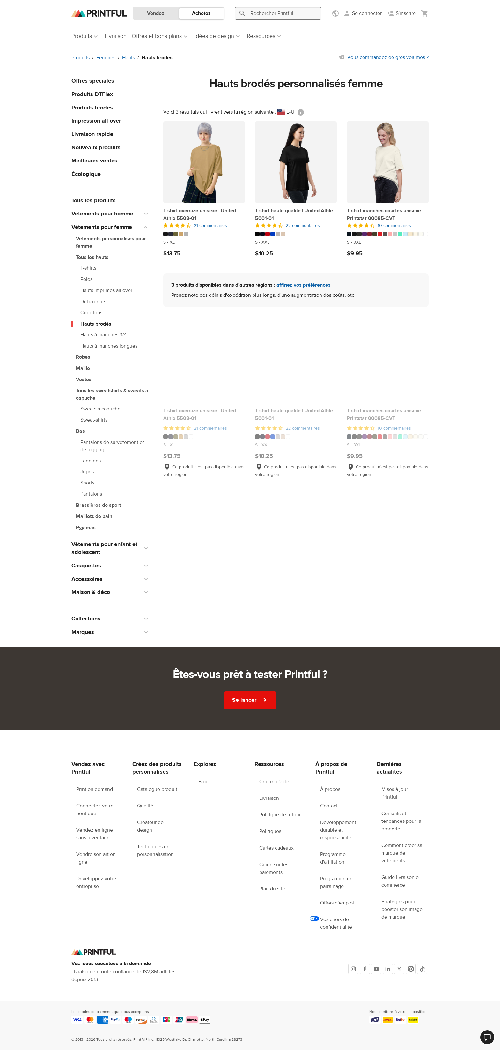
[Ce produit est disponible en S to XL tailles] (204, 242)
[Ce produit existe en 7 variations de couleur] (296, 234)
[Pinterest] (411, 969)
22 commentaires (303, 226)
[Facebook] (365, 969)
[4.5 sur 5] (204, 225)
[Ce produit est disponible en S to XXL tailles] (296, 242)
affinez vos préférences (303, 285)
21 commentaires (210, 226)
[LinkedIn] (388, 969)
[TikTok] (422, 969)
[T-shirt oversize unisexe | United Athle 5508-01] (204, 162)
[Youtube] (376, 969)
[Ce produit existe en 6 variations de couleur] (204, 234)
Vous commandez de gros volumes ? (388, 57)
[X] (399, 969)
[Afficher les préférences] (336, 13)
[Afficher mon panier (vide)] (425, 13)
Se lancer (250, 700)
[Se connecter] (362, 13)
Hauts (128, 58)
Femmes (105, 58)
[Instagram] (353, 969)
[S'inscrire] (401, 13)
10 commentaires (394, 226)
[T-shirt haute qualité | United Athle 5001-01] (296, 162)
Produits (80, 58)
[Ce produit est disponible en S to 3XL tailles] (388, 242)
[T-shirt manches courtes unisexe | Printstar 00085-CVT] (388, 162)
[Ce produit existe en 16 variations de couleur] (388, 234)
